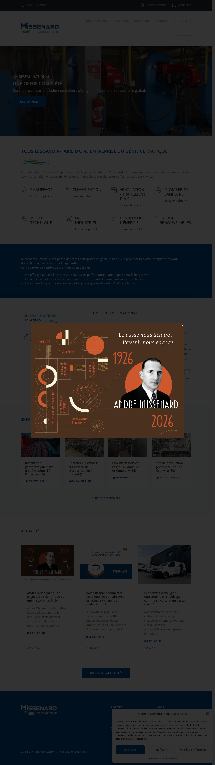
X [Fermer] (182, 325)
